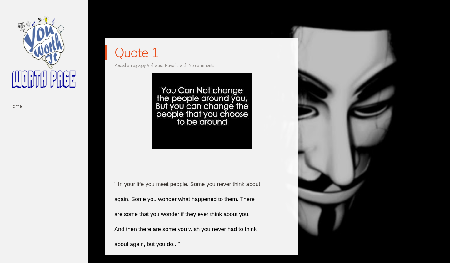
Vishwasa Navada (163, 65)
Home (15, 106)
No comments (201, 65)
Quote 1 (136, 52)
